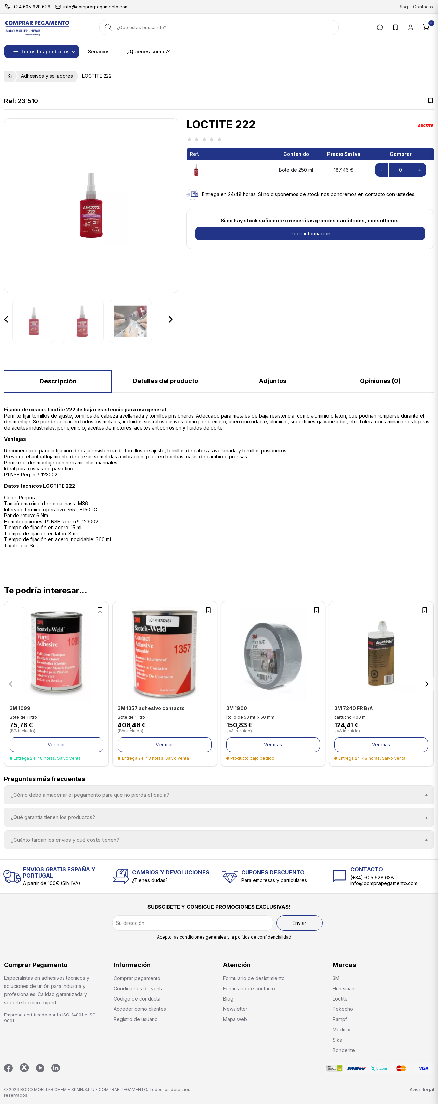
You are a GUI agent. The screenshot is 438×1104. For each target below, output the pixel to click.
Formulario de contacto (249, 988)
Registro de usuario (136, 1019)
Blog (403, 6)
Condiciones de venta (139, 988)
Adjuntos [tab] (272, 380)
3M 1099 (20, 708)
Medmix (341, 1029)
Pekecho (343, 1009)
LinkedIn (55, 1068)
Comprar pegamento (137, 978)
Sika (337, 1040)
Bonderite (344, 1050)
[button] (41, 51)
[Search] (108, 27)
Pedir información (310, 233)
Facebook (8, 1068)
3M (336, 978)
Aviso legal (422, 1089)
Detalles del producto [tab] (165, 380)
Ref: (10, 101)
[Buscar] (219, 27)
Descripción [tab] (58, 381)
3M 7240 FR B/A (353, 708)
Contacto (423, 6)
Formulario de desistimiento (254, 978)
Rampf (340, 1019)
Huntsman (344, 988)
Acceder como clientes (140, 1009)
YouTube (40, 1068)
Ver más (57, 744)
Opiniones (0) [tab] (380, 380)
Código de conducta (137, 999)
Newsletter (235, 1009)
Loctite (340, 999)
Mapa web (235, 1019)
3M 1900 (236, 708)
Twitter (24, 1067)
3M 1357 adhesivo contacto (151, 708)
